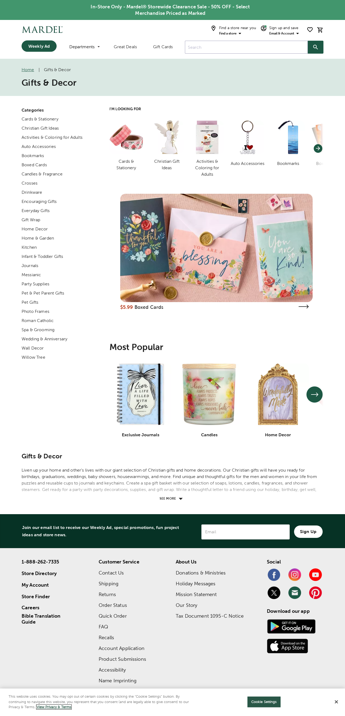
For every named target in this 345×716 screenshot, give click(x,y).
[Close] (336, 702)
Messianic (31, 274)
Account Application (121, 648)
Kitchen (29, 247)
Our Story (186, 605)
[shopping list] (310, 30)
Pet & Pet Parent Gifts (43, 293)
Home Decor (35, 229)
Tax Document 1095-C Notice (210, 616)
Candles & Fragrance (42, 174)
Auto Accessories (39, 146)
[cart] (320, 30)
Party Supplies (35, 284)
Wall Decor (33, 348)
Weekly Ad (39, 46)
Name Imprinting (117, 680)
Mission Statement (196, 594)
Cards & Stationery (40, 119)
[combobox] (246, 47)
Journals (30, 265)
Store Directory (39, 573)
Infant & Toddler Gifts (42, 256)
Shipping (108, 583)
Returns (107, 594)
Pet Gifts (30, 302)
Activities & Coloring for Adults (52, 137)
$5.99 (126, 307)
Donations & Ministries (201, 573)
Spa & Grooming (38, 329)
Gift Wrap (31, 219)
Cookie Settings (264, 702)
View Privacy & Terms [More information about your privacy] (54, 707)
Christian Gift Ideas (40, 128)
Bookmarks (33, 155)
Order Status (113, 605)
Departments (84, 46)
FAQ (103, 626)
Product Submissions (122, 659)
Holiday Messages (195, 583)
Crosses (29, 183)
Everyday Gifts (36, 210)
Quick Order (113, 616)
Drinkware (32, 192)
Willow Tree (33, 357)
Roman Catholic (38, 320)
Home (28, 69)
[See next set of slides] (314, 394)
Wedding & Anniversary (44, 339)
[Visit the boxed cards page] (303, 306)
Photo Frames (35, 311)
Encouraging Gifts (39, 201)
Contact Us (111, 573)
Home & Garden (38, 238)
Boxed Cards (34, 164)
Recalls (106, 637)
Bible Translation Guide (41, 619)
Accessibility (112, 670)
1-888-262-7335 (40, 562)
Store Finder (36, 596)
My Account (35, 585)
